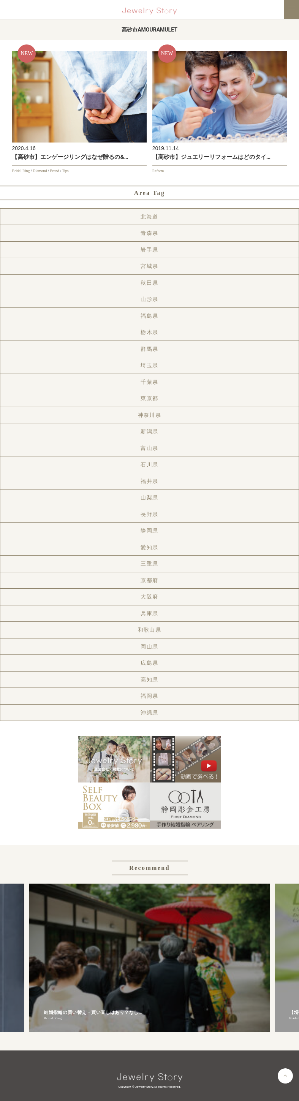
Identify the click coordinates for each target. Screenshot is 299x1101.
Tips (65, 171)
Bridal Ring (21, 171)
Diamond (40, 171)
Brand (54, 171)
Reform (158, 171)
